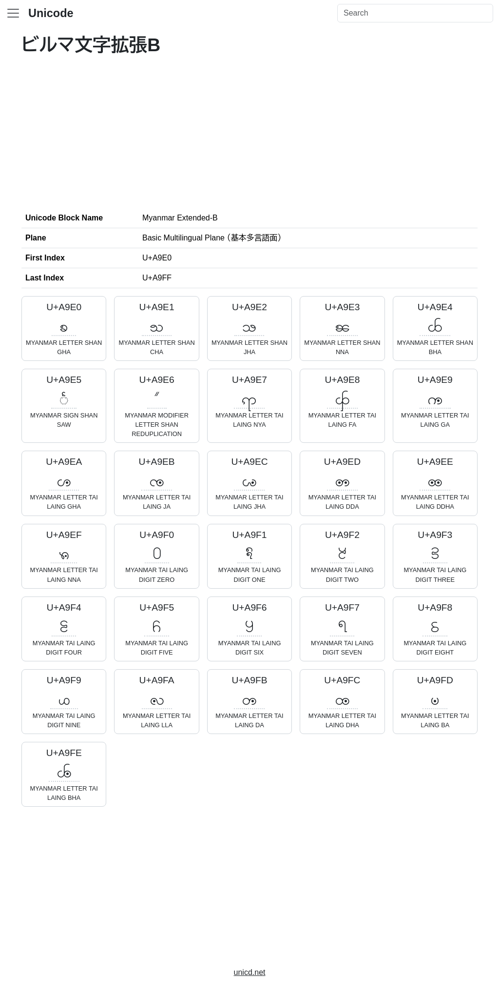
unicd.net (250, 972)
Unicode (51, 13)
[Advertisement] (249, 132)
